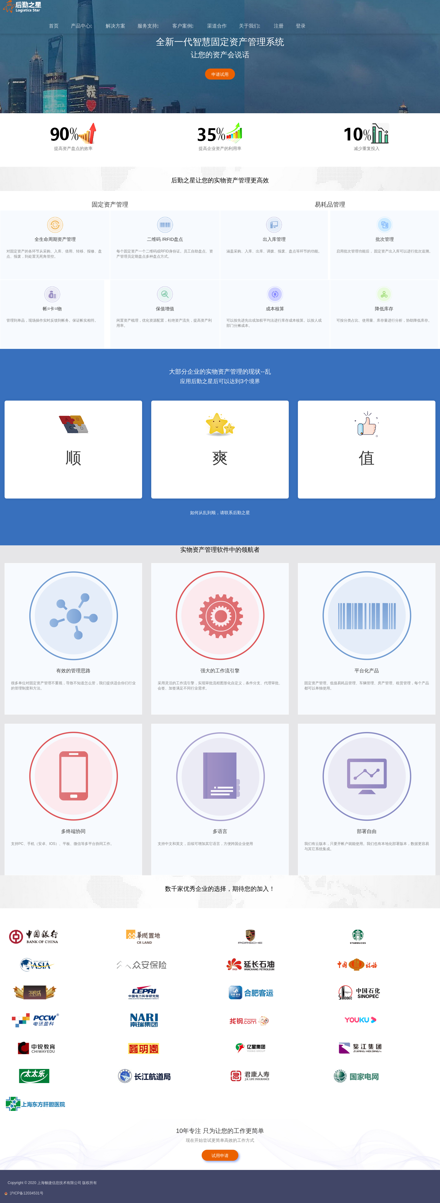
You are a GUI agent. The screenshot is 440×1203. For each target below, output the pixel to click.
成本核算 (275, 308)
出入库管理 (274, 239)
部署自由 (366, 831)
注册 (279, 25)
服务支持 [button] (148, 25)
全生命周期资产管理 (55, 239)
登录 (301, 25)
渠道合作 (217, 25)
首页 (54, 25)
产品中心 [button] (81, 25)
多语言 (220, 831)
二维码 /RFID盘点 (165, 239)
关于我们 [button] (249, 25)
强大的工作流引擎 (220, 670)
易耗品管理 (330, 204)
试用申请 (220, 1155)
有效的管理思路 (73, 670)
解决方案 (115, 25)
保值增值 (165, 308)
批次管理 (385, 239)
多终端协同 (73, 831)
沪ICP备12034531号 (26, 1193)
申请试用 (220, 74)
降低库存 (384, 308)
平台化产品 (366, 670)
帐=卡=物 (52, 308)
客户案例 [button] (182, 25)
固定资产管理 (110, 204)
